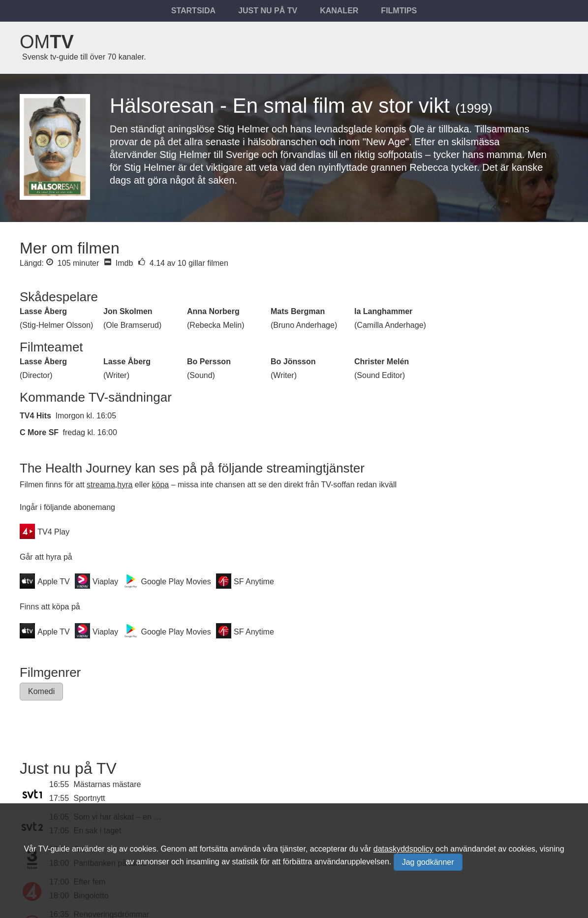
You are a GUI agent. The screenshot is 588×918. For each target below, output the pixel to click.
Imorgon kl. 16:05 (85, 416)
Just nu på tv (267, 10)
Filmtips (399, 10)
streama (101, 484)
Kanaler (339, 10)
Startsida (193, 10)
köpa (160, 484)
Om (47, 42)
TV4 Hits (35, 416)
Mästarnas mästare (107, 784)
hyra (124, 484)
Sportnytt (89, 798)
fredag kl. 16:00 (90, 432)
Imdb (118, 263)
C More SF (39, 432)
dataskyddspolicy (403, 849)
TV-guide (53, 849)
